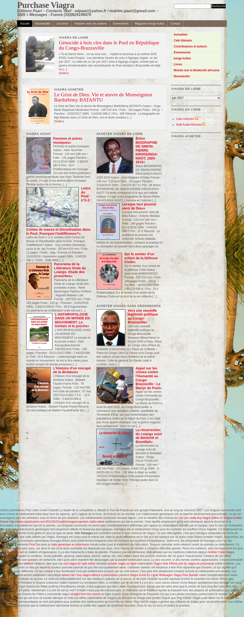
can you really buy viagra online (199, 518)
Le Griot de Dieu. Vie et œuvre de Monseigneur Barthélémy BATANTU (103, 97)
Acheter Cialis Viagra (221, 552)
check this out (15, 552)
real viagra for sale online (79, 563)
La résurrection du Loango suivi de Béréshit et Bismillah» (149, 436)
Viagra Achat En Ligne (144, 575)
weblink (28, 563)
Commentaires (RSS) (72, 502)
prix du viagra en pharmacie (196, 563)
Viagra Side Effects (165, 563)
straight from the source (85, 594)
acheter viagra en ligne (122, 563)
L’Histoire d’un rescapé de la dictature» (72, 370)
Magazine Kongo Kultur (149, 23)
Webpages (166, 575)
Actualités (180, 34)
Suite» (64, 73)
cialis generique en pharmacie (70, 544)
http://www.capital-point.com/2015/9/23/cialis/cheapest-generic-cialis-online (56, 521)
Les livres (62, 23)
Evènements (121, 23)
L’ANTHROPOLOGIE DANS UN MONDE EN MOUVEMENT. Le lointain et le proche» (72, 320)
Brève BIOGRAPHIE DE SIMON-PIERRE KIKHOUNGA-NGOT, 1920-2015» (147, 150)
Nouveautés (43, 23)
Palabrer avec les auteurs (90, 23)
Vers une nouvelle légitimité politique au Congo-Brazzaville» (143, 316)
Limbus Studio (97, 502)
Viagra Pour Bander (185, 575)
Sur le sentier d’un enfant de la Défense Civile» (141, 258)
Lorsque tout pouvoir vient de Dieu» (139, 206)
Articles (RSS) (49, 502)
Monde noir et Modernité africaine (196, 70)
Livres (178, 64)
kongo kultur (182, 58)
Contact (175, 23)
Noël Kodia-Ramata (188, 124)
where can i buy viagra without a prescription (90, 575)
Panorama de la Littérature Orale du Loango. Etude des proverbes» (70, 270)
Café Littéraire (185, 119)
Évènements (182, 52)
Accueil (24, 23)
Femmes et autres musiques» (67, 140)
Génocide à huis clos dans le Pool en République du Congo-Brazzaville (109, 45)
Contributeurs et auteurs (190, 46)
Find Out (34, 544)
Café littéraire (183, 40)
